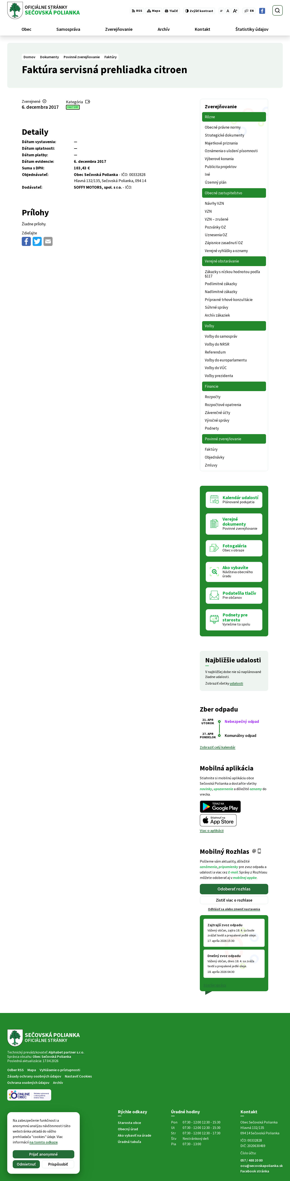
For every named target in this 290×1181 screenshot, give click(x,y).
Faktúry (72, 107)
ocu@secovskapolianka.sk (261, 1165)
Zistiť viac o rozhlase (234, 900)
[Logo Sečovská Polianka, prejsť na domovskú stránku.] (43, 10)
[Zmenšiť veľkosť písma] (221, 11)
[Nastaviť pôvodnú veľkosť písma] (227, 11)
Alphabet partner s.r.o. (66, 1052)
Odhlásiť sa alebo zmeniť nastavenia (234, 909)
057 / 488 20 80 (251, 1160)
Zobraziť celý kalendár (217, 747)
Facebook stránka (254, 1171)
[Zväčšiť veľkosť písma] (235, 11)
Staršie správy (214, 985)
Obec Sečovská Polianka (52, 1056)
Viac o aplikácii (212, 830)
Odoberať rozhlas (234, 889)
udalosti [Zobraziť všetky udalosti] (236, 683)
